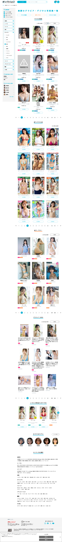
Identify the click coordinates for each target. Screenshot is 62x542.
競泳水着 (33, 477)
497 (52, 312)
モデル (40, 498)
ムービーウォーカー (45, 460)
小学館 (56, 459)
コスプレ (20, 477)
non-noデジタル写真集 (52, 465)
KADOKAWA (29, 459)
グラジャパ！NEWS (9, 17)
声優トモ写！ (19, 472)
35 (54, 117)
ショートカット (8, 41)
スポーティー (8, 53)
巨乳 (7, 37)
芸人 (35, 501)
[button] (58, 412)
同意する (46, 539)
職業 (5, 66)
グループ (31, 493)
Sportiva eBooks (39, 466)
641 (52, 398)
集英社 (48, 459)
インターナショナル (9, 55)
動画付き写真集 (35, 471)
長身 (7, 46)
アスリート (41, 501)
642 (55, 398)
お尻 (7, 39)
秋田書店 (19, 459)
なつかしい (40, 487)
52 (51, 225)
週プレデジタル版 (9, 13)
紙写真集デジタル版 (21, 471)
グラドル (20, 498)
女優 (34, 498)
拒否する (46, 536)
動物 (42, 505)
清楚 (19, 489)
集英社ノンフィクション (30, 466)
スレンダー (7, 35)
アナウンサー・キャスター (39, 499)
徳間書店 (26, 460)
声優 (45, 498)
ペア (19, 493)
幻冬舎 (45, 459)
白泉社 (33, 460)
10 (47, 117)
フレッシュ (7, 50)
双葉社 (39, 460)
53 (54, 225)
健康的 (7, 48)
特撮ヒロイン (21, 501)
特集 (4, 79)
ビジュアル (6, 32)
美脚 (7, 44)
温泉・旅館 (44, 493)
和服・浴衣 (46, 477)
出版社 (6, 20)
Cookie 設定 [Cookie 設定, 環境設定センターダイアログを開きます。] (46, 534)
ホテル (37, 493)
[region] (31, 537)
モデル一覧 (11, 96)
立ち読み (38, 52)
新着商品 (5, 76)
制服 (26, 477)
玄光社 (42, 459)
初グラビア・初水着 (29, 505)
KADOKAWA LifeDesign (36, 459)
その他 (6, 69)
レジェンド (29, 501)
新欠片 (30, 460)
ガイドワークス (24, 459)
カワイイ (48, 487)
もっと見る (56, 434)
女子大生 (52, 498)
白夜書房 (36, 460)
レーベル (6, 23)
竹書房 (23, 460)
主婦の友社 (52, 459)
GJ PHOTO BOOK (36, 465)
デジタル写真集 (8, 12)
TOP (3, 5)
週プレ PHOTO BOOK (21, 465)
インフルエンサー (52, 499)
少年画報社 (19, 460)
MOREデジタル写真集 (44, 465)
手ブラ (20, 505)
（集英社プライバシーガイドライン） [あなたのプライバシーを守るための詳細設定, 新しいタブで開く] (7, 536)
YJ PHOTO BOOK (29, 465)
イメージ (6, 61)
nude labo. (29, 472)
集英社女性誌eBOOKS (21, 466)
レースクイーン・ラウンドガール (25, 499)
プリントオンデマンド (51, 471)
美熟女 (33, 487)
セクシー (55, 487)
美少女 (20, 487)
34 (51, 117)
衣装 (5, 29)
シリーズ (6, 26)
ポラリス (24, 472)
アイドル (28, 498)
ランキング (5, 77)
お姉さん (27, 487)
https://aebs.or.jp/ (16, 530)
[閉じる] (60, 537)
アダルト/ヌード (49, 501)
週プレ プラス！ (8, 15)
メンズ (37, 505)
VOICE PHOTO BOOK (43, 471)
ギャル (7, 57)
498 (55, 312)
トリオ (25, 493)
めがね (39, 477)
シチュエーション (8, 63)
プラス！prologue (28, 471)
